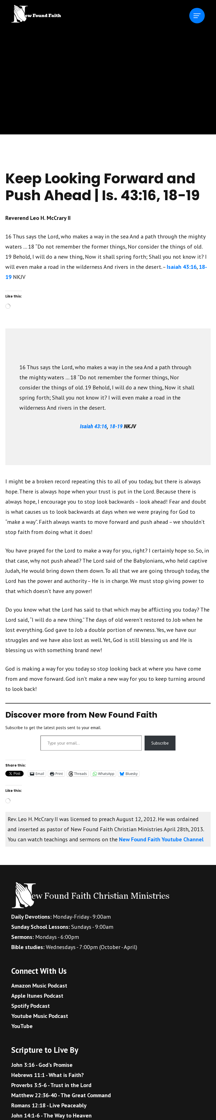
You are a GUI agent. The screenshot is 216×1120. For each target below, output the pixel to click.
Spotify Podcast (30, 1005)
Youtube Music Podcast (39, 1016)
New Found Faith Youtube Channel (161, 839)
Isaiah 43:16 (182, 267)
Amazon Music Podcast (39, 985)
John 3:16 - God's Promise (42, 1065)
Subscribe (160, 743)
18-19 (116, 426)
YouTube (22, 1026)
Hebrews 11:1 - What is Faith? (47, 1075)
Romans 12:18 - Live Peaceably (49, 1105)
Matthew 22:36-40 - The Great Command (61, 1095)
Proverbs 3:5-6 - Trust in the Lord (51, 1085)
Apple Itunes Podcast (37, 995)
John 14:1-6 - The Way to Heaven (51, 1115)
